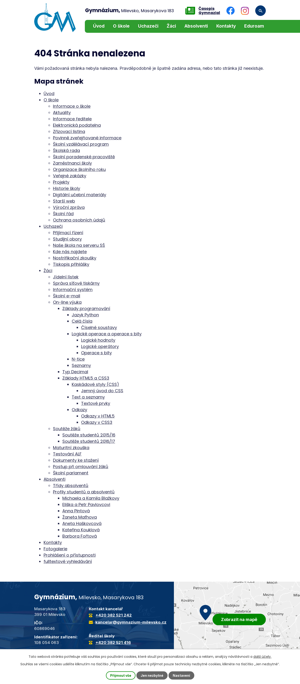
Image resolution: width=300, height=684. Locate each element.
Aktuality (62, 112)
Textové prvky (95, 403)
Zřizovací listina (69, 131)
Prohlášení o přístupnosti (70, 555)
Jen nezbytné (152, 675)
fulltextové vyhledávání (68, 561)
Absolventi (196, 26)
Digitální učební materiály (79, 195)
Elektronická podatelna (77, 125)
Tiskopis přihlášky (71, 264)
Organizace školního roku (79, 169)
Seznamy (81, 365)
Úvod (99, 26)
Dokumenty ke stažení (76, 460)
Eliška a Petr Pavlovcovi (86, 504)
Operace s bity (96, 353)
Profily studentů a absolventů (84, 492)
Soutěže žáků (66, 429)
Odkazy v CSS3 (96, 422)
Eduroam (254, 26)
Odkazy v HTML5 (98, 416)
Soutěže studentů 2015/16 (88, 435)
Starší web (64, 201)
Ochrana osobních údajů (79, 220)
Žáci (171, 26)
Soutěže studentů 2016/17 (88, 441)
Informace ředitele (72, 119)
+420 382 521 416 (113, 642)
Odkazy (79, 410)
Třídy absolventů (70, 485)
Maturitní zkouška (71, 448)
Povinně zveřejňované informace (87, 138)
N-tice (78, 359)
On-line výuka (67, 302)
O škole (121, 26)
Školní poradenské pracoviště (84, 157)
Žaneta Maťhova (79, 517)
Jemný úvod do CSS (102, 391)
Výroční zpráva (69, 207)
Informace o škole (71, 106)
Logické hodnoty (98, 340)
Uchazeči (148, 26)
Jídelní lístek (66, 277)
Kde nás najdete (70, 252)
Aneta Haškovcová (81, 523)
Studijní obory (67, 239)
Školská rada (66, 150)
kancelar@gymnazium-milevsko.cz (130, 622)
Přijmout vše (120, 675)
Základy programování (86, 308)
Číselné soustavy (99, 327)
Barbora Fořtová (79, 536)
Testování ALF (67, 454)
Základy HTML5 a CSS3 (85, 378)
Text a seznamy (88, 397)
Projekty (61, 182)
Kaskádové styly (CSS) (95, 384)
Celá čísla (82, 321)
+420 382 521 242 (113, 615)
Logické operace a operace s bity (107, 334)
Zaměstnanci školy (72, 163)
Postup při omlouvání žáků (80, 467)
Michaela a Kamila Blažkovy (90, 498)
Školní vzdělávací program (81, 144)
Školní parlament (70, 473)
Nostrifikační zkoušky (74, 258)
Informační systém (73, 289)
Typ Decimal (75, 372)
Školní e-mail (66, 296)
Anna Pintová (76, 511)
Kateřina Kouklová (81, 530)
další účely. (262, 656)
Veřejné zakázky (69, 176)
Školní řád (63, 214)
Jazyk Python (85, 315)
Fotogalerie (55, 549)
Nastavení (181, 675)
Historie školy (66, 188)
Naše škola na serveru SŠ (79, 245)
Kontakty (226, 26)
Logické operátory (100, 346)
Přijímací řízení (68, 233)
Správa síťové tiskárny (76, 283)
